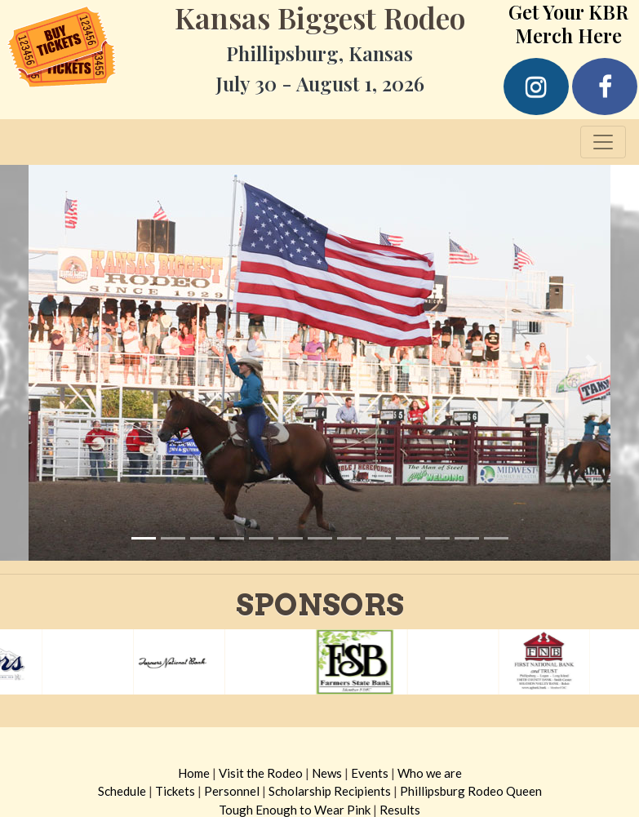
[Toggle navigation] (603, 142)
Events (369, 773)
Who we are (429, 773)
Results (399, 809)
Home (194, 773)
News (327, 773)
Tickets (175, 791)
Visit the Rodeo (261, 773)
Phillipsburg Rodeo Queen (471, 791)
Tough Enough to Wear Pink (295, 809)
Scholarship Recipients (329, 791)
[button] (47, 363)
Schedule (122, 791)
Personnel (232, 791)
